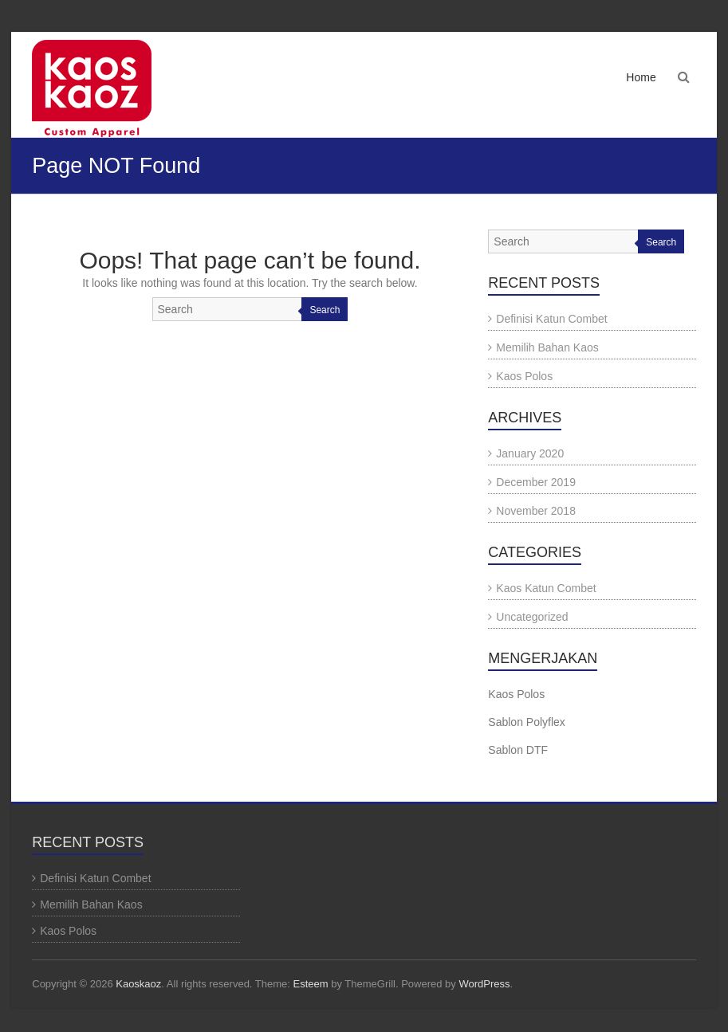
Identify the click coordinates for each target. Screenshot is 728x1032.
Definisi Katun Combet (551, 318)
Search (324, 310)
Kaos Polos (524, 376)
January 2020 (530, 453)
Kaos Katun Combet (546, 588)
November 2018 (536, 510)
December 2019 (536, 482)
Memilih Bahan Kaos (547, 347)
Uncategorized (532, 616)
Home (640, 77)
